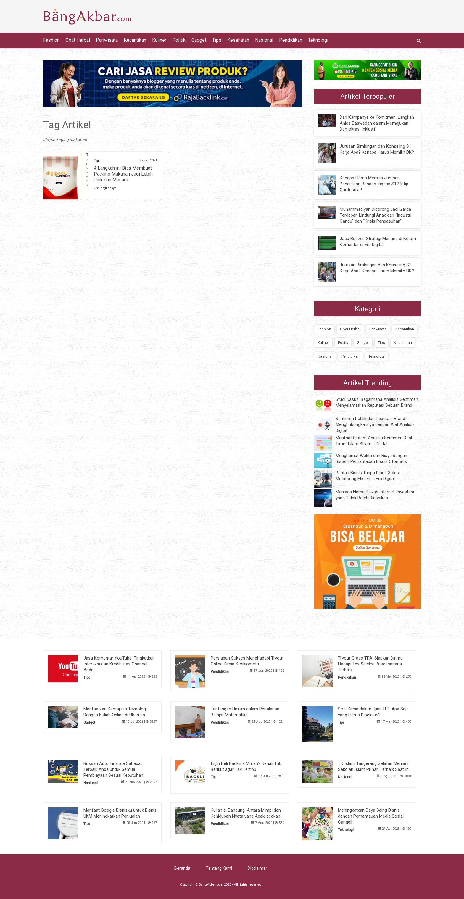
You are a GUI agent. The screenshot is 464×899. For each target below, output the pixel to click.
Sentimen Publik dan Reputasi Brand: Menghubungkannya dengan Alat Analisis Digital (375, 424)
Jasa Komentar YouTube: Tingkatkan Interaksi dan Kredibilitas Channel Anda (119, 664)
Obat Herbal (77, 40)
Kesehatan (238, 40)
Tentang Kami (219, 868)
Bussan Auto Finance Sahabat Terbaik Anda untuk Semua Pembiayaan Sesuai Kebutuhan (113, 769)
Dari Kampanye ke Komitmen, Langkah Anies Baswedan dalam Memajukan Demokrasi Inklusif (377, 123)
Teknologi (318, 40)
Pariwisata (107, 40)
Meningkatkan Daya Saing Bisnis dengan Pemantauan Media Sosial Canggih (371, 816)
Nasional (264, 40)
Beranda (182, 868)
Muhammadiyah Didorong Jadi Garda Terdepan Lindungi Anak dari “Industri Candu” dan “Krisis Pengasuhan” (375, 215)
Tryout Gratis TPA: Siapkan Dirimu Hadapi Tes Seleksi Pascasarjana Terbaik (370, 664)
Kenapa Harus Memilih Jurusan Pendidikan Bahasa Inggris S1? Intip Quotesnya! (374, 183)
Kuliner (159, 40)
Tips (216, 40)
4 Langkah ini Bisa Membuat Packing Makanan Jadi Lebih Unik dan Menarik (123, 174)
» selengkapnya (105, 188)
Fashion (51, 40)
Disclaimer (257, 868)
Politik (179, 40)
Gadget (198, 40)
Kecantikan (135, 40)
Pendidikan (290, 40)
